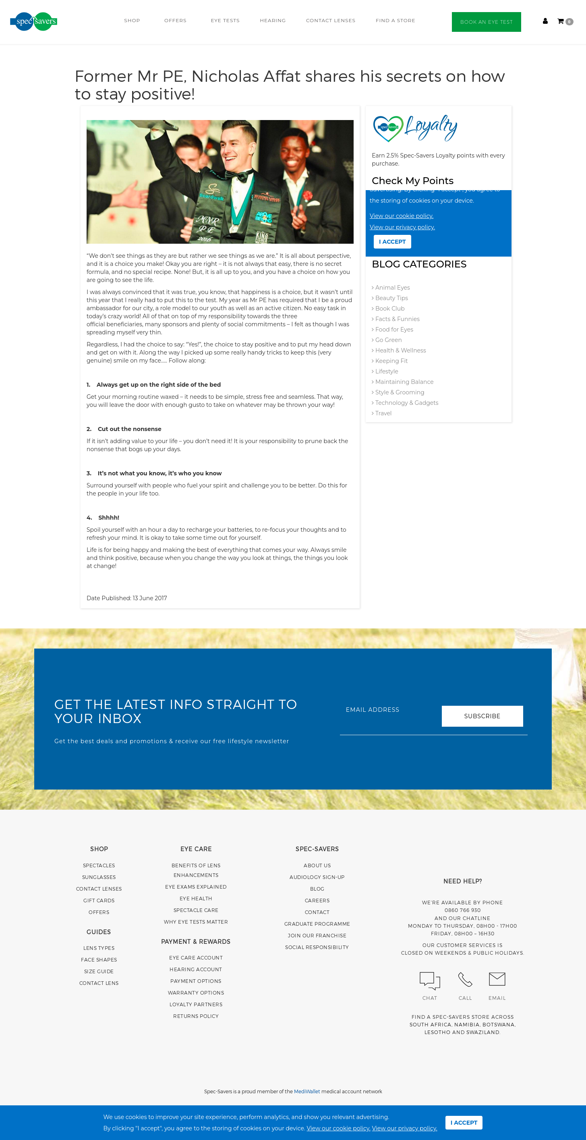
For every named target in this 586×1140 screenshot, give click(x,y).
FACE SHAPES (99, 959)
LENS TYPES (98, 948)
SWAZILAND (482, 1032)
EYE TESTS (225, 20)
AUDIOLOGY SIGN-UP (317, 877)
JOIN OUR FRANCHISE (317, 935)
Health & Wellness (399, 350)
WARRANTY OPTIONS (196, 992)
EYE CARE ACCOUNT (196, 957)
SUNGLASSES (99, 877)
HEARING (273, 20)
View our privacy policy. (404, 1128)
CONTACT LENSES (331, 20)
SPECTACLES (99, 865)
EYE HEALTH (196, 898)
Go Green (387, 340)
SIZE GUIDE (99, 971)
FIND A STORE (396, 20)
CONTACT (317, 912)
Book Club (388, 308)
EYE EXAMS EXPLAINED (196, 886)
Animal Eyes (391, 287)
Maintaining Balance (402, 382)
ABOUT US (317, 865)
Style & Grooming (398, 392)
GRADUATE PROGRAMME (317, 924)
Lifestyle (385, 371)
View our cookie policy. (339, 1128)
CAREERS (317, 900)
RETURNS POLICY (196, 1016)
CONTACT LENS (99, 983)
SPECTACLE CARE (196, 910)
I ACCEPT (464, 1122)
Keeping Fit (390, 361)
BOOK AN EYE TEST (486, 22)
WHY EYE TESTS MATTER (196, 921)
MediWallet (307, 1091)
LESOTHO (437, 1032)
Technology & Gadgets (405, 402)
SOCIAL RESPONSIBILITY (317, 947)
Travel (381, 413)
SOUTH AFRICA (430, 1024)
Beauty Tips (390, 298)
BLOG (317, 888)
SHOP (132, 20)
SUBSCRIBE (482, 716)
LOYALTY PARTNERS (196, 1004)
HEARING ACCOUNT (196, 969)
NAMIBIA (467, 1024)
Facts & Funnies (396, 319)
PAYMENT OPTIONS (196, 981)
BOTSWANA (498, 1024)
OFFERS (175, 20)
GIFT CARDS (98, 900)
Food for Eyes (392, 329)
